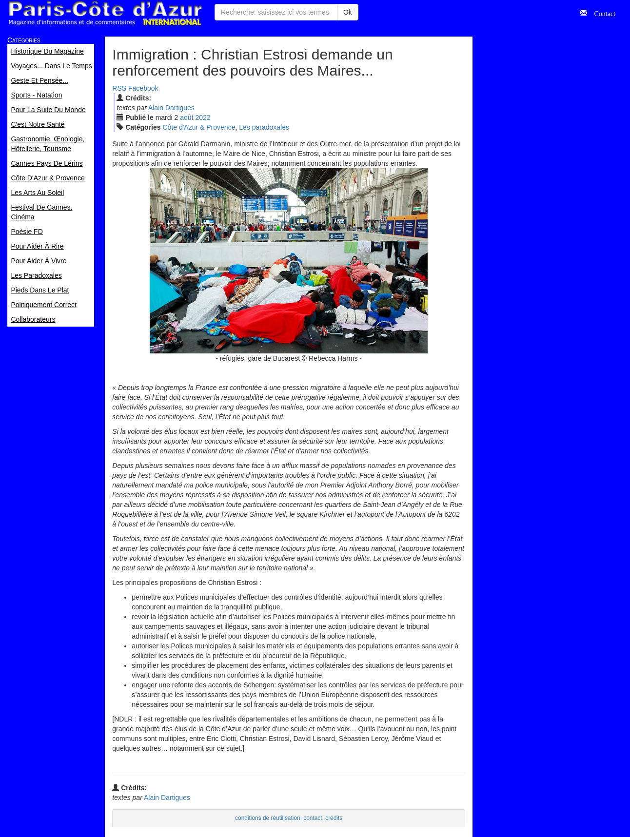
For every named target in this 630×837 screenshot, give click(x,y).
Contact (601, 13)
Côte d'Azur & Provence (198, 127)
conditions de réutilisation (267, 818)
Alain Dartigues (171, 108)
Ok (347, 12)
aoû (186, 117)
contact (312, 818)
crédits (333, 818)
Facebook (143, 88)
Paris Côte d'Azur (104, 13)
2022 (202, 117)
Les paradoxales (264, 127)
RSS (119, 88)
